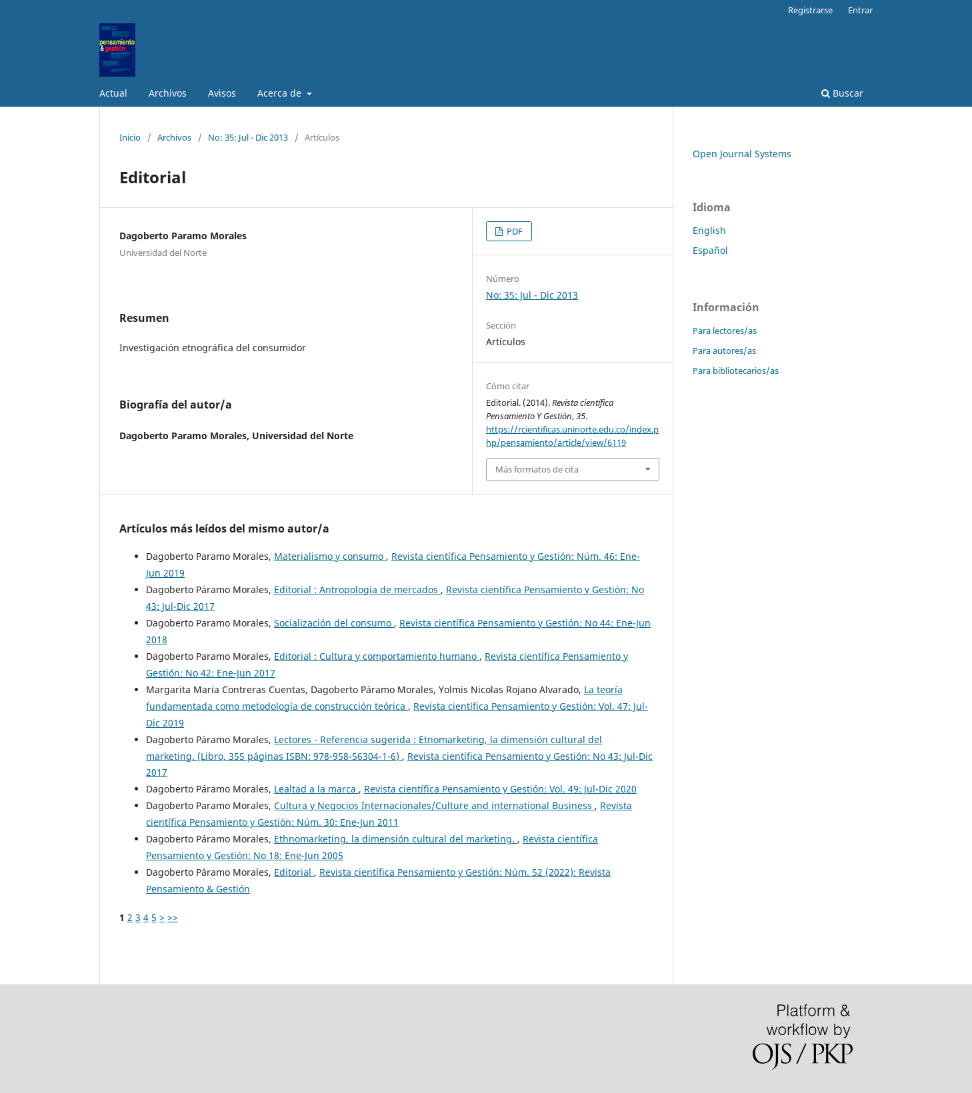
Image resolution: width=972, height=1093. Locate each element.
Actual (113, 93)
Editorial (294, 872)
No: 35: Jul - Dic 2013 (248, 137)
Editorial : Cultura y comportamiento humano (376, 656)
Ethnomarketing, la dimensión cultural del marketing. (395, 838)
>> (172, 917)
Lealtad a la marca (316, 788)
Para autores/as (724, 351)
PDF (514, 231)
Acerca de (280, 93)
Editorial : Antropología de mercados (357, 589)
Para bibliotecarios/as (736, 371)
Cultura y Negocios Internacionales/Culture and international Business (434, 805)
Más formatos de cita (537, 469)
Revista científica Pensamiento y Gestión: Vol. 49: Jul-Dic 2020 (500, 788)
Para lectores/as (725, 331)
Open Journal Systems (742, 153)
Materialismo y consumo (330, 556)
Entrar (860, 10)
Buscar (842, 93)
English (709, 230)
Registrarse (810, 10)
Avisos (222, 93)
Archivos (168, 93)
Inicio (130, 137)
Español (710, 250)
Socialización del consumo (334, 622)
